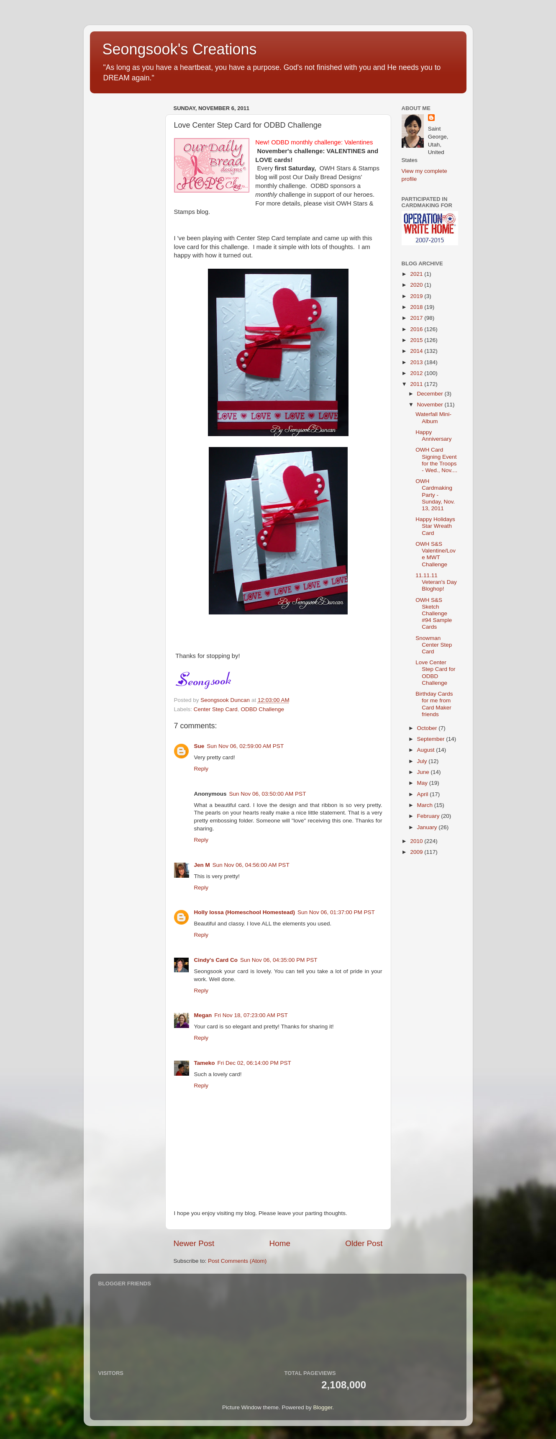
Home (279, 1243)
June (424, 772)
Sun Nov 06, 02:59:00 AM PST (245, 746)
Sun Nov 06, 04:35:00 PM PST (279, 960)
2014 (417, 351)
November (431, 404)
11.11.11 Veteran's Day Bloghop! (436, 582)
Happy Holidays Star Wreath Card (435, 526)
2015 (417, 340)
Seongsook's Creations (179, 49)
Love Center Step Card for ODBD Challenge (435, 672)
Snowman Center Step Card (433, 645)
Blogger (323, 1407)
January (428, 827)
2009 (417, 852)
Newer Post (194, 1243)
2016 (417, 329)
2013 (417, 362)
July (423, 761)
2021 (417, 274)
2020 (417, 285)
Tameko (204, 1063)
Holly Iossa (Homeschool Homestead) (244, 912)
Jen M (202, 865)
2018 (417, 307)
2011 (417, 384)
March (425, 805)
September (431, 739)
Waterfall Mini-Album (433, 417)
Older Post (363, 1243)
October (428, 728)
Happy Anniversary (433, 435)
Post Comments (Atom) (237, 1261)
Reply (201, 769)
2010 (417, 841)
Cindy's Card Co (216, 960)
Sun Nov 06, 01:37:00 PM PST (336, 912)
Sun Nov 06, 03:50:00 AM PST (267, 794)
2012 (417, 373)
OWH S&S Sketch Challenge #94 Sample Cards (433, 613)
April (423, 794)
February (429, 816)
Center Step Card (216, 709)
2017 (417, 318)
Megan (203, 1015)
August (426, 750)
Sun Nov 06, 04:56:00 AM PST (251, 865)
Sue (199, 746)
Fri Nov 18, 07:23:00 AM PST (251, 1015)
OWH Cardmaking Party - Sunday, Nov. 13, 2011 (435, 494)
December (431, 394)
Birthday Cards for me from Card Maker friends (434, 704)
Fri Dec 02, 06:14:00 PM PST (254, 1063)
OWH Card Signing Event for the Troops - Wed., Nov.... (436, 460)
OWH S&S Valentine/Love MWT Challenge (435, 554)
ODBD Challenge (262, 709)
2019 (417, 296)
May (423, 783)
